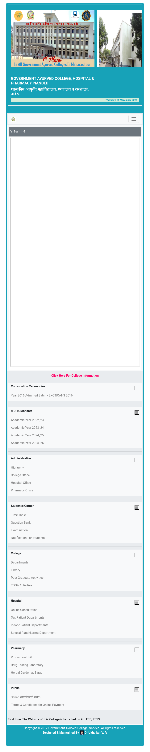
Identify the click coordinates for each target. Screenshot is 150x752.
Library (15, 570)
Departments (20, 562)
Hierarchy (17, 467)
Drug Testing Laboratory (27, 665)
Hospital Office (21, 483)
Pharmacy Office (22, 490)
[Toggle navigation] (133, 119)
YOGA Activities (21, 585)
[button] (100, 38)
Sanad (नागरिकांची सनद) (25, 697)
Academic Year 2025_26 (27, 443)
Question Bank (21, 522)
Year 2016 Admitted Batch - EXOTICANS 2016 (42, 395)
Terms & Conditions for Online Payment (37, 705)
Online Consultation (24, 610)
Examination (19, 530)
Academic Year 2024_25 (27, 435)
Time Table (18, 515)
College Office (20, 475)
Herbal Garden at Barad (26, 672)
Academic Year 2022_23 (27, 420)
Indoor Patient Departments (29, 625)
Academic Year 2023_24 (27, 427)
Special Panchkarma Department (33, 633)
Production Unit (21, 657)
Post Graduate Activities (27, 577)
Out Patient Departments (27, 617)
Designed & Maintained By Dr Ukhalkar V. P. (75, 732)
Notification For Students (28, 538)
